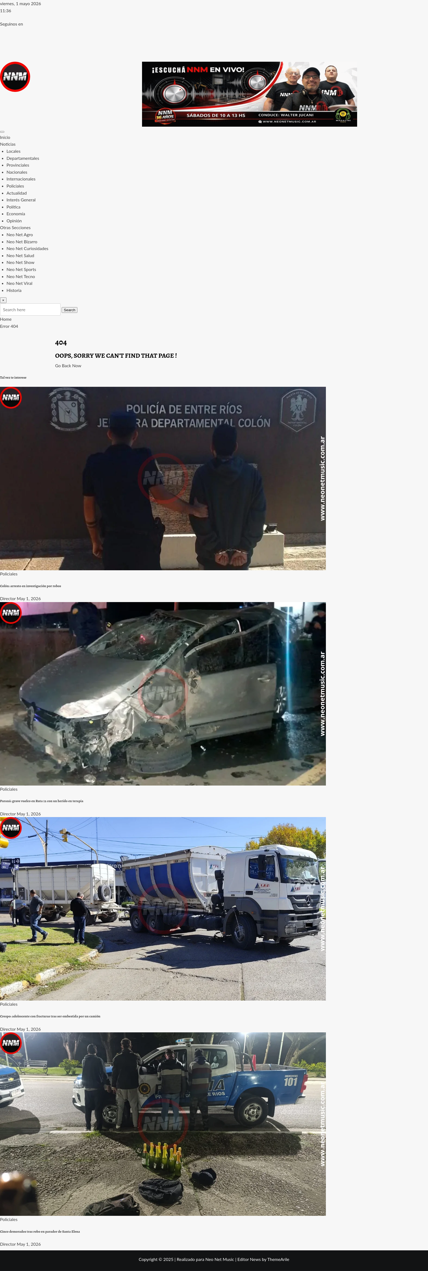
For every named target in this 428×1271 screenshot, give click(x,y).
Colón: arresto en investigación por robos (30, 586)
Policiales (15, 185)
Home (6, 319)
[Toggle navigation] (2, 132)
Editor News (249, 1259)
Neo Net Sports (21, 269)
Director (8, 598)
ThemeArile (278, 1259)
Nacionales (17, 172)
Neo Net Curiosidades (27, 248)
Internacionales (21, 178)
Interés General (21, 199)
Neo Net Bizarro (22, 241)
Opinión (14, 220)
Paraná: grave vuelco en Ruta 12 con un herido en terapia (41, 801)
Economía (16, 213)
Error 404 (9, 326)
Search (69, 310)
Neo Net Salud (20, 255)
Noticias (7, 144)
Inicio (5, 137)
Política (13, 206)
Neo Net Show (20, 262)
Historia (14, 290)
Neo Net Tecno (21, 276)
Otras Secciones (15, 227)
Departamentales (23, 158)
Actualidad (17, 192)
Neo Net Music (219, 1259)
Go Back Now (68, 365)
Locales (13, 151)
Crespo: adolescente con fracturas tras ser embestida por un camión (50, 1016)
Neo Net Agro (20, 234)
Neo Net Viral (19, 283)
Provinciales (18, 164)
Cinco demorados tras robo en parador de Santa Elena (40, 1231)
